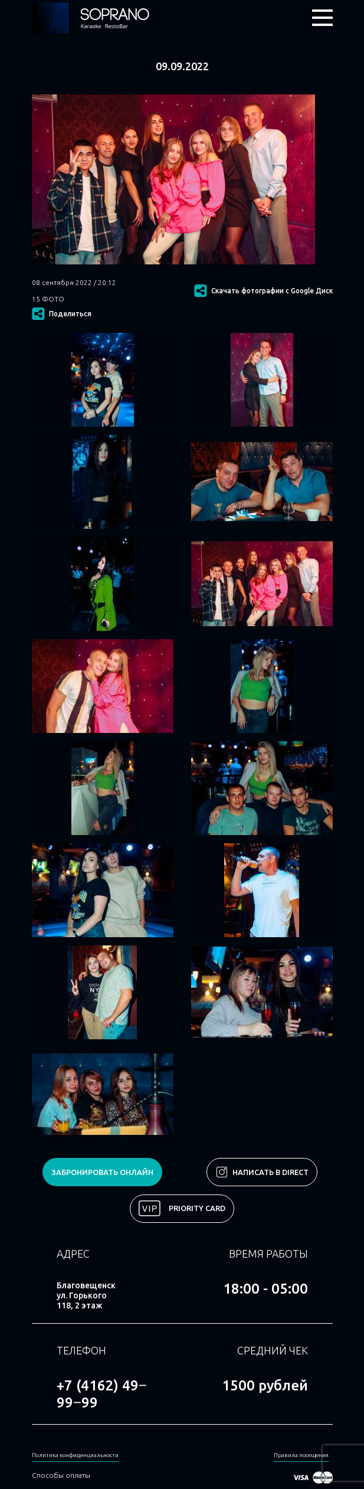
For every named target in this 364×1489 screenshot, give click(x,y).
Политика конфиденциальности (75, 1455)
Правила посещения (301, 1455)
